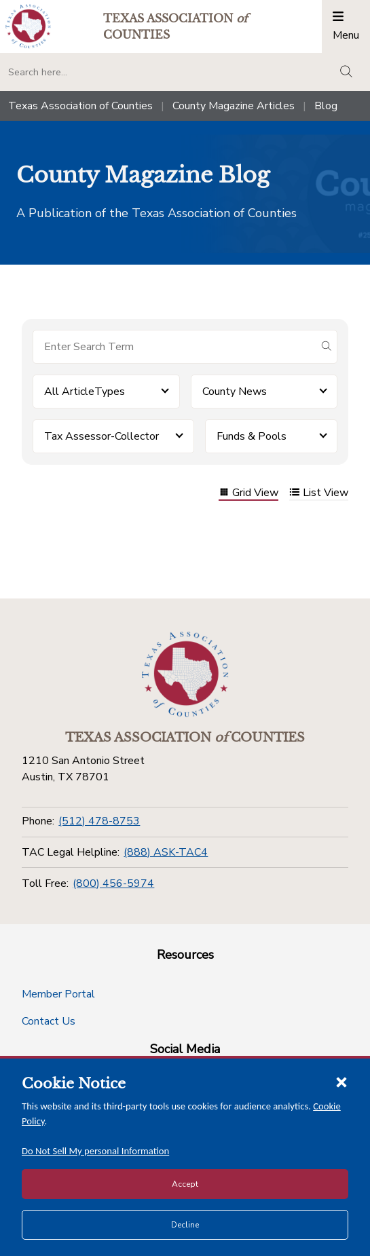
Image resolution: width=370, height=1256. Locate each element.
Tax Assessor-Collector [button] (101, 436)
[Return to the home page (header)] (28, 26)
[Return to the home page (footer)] (185, 674)
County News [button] (234, 391)
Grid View (248, 494)
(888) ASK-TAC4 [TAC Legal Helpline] (166, 852)
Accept (185, 1184)
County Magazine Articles (233, 105)
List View (318, 494)
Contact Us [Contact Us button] (48, 1021)
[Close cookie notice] (341, 1081)
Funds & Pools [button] (251, 436)
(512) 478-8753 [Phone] (99, 821)
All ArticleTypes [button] (84, 391)
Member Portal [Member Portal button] (58, 994)
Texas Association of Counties (80, 105)
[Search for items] (174, 347)
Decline (185, 1224)
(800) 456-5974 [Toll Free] (113, 883)
